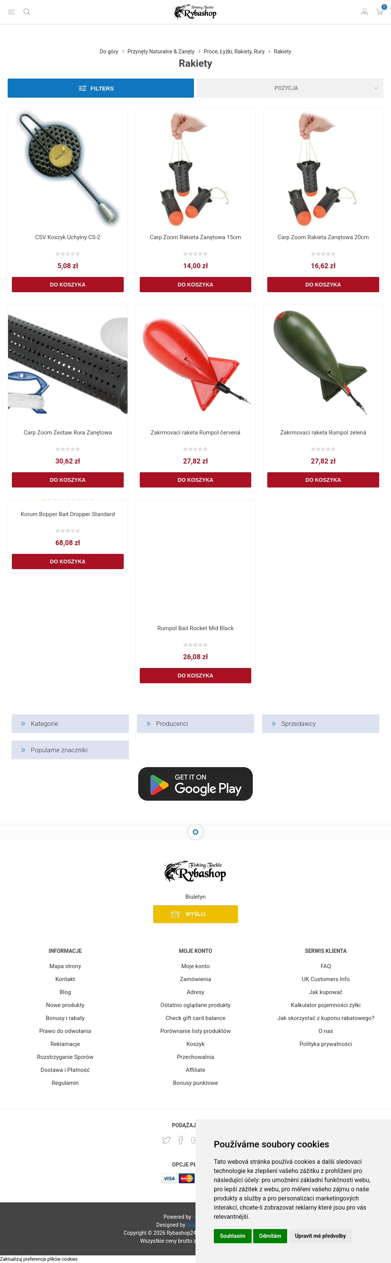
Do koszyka (68, 285)
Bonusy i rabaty (65, 1018)
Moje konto (195, 966)
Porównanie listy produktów (195, 1031)
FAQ (326, 966)
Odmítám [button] (270, 1236)
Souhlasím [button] (233, 1236)
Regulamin (65, 1083)
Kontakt (65, 979)
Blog (65, 992)
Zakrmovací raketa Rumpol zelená (323, 432)
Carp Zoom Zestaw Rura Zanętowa (68, 432)
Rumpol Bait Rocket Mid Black (195, 628)
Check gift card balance (196, 1018)
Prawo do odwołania (65, 1031)
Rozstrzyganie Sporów (65, 1057)
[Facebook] (181, 1140)
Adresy (195, 992)
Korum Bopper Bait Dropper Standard (68, 514)
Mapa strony (65, 966)
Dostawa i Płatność (65, 1070)
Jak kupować (326, 992)
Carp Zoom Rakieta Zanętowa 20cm (323, 237)
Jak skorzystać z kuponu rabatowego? (325, 1018)
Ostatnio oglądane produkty (195, 1005)
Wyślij (195, 914)
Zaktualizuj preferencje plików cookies (39, 1259)
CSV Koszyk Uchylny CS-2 (67, 237)
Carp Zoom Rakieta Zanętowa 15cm (195, 237)
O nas (325, 1031)
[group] (68, 502)
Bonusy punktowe (195, 1083)
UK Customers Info (326, 979)
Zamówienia (195, 979)
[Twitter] (166, 1140)
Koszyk (195, 1044)
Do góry (109, 51)
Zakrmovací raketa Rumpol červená (196, 432)
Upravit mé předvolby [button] (320, 1236)
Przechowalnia (195, 1057)
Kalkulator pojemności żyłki (325, 1005)
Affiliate (195, 1070)
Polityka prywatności (325, 1044)
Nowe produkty (65, 1005)
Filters (102, 88)
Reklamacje (65, 1044)
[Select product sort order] (290, 88)
